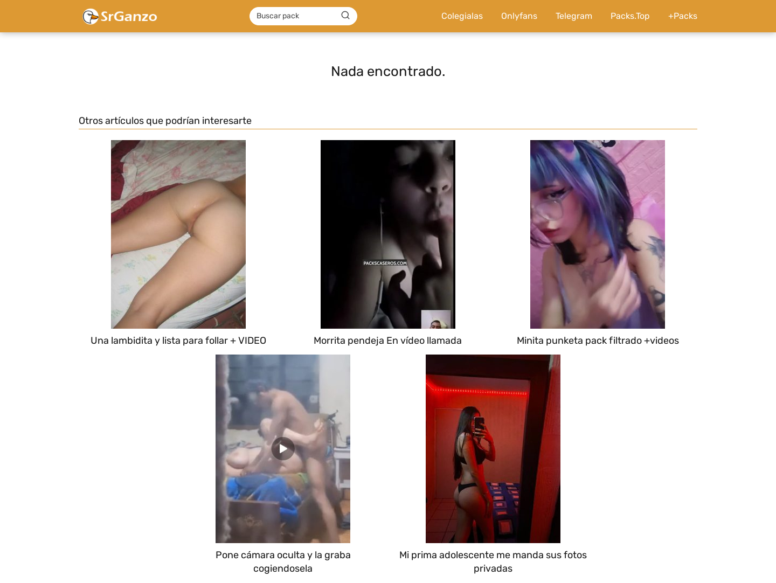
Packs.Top (630, 16)
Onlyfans (519, 16)
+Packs (682, 16)
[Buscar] (345, 15)
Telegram (574, 16)
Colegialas (462, 16)
